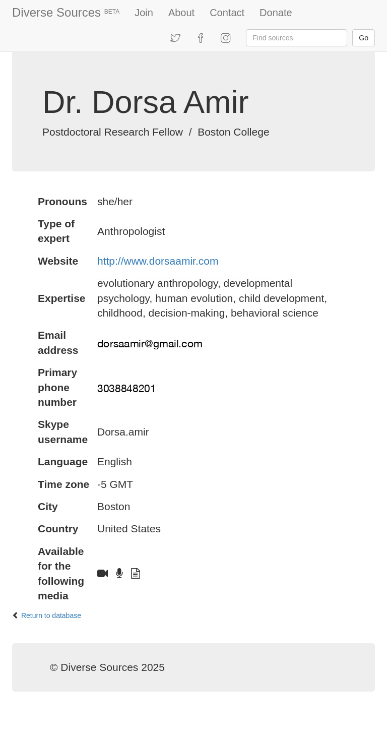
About (181, 12)
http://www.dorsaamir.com (157, 261)
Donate (276, 12)
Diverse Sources (65, 12)
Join (144, 12)
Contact (227, 12)
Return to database (51, 615)
